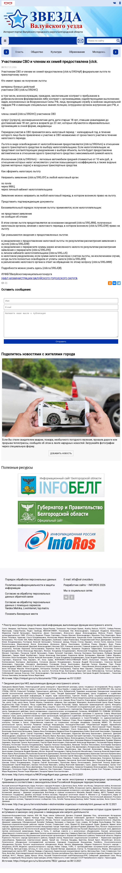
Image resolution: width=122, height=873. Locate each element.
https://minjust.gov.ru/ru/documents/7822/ (35, 865)
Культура (56, 51)
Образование (77, 51)
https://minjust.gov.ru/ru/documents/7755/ (35, 683)
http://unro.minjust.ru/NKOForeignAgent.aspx (36, 779)
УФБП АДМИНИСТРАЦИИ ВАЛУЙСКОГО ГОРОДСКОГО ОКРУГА (39, 278)
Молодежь (98, 51)
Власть (19, 51)
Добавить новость (61, 458)
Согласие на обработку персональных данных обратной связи (27, 600)
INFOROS (93, 589)
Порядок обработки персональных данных (30, 584)
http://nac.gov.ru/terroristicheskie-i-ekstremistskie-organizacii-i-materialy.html (53, 809)
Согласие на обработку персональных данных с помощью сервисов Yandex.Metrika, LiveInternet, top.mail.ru (27, 610)
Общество (37, 51)
